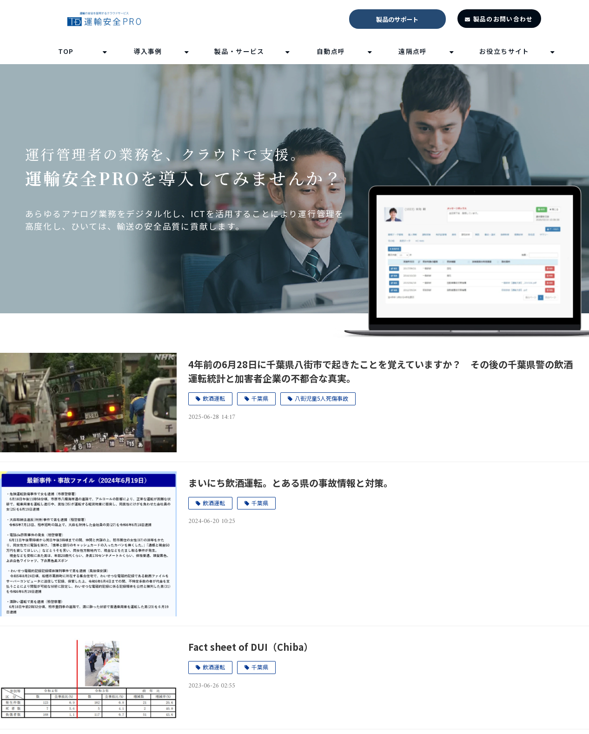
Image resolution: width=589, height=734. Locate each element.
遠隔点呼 (412, 51)
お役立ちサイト (504, 51)
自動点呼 (331, 51)
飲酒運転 (214, 398)
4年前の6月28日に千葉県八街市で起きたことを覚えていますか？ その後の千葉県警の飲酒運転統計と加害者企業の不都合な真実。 (380, 371)
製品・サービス (239, 51)
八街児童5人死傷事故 (321, 398)
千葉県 (259, 398)
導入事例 (147, 51)
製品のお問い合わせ (503, 18)
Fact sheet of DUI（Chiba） (250, 647)
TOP (66, 51)
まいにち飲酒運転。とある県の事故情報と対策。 (290, 482)
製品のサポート (397, 19)
